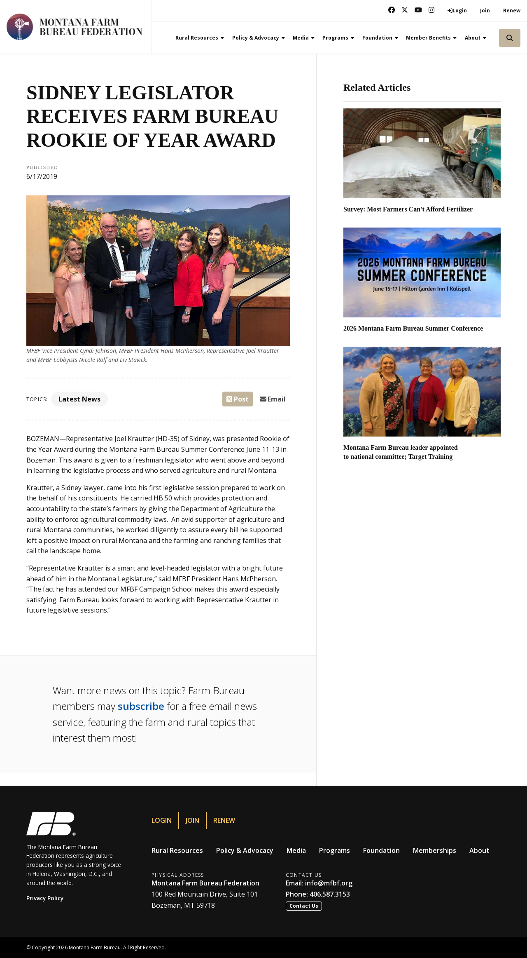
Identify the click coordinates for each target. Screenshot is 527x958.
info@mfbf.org (328, 883)
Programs (334, 850)
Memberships (434, 850)
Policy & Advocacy (244, 850)
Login (162, 820)
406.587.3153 (330, 894)
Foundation (381, 850)
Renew (511, 10)
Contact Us (303, 905)
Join (485, 10)
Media (296, 850)
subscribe (141, 706)
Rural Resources (177, 850)
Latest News (79, 399)
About (479, 850)
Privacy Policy (44, 898)
